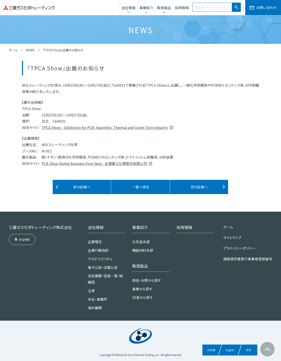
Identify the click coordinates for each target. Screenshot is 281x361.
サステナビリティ (100, 258)
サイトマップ (232, 237)
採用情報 (182, 7)
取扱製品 (164, 7)
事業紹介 (146, 7)
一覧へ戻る (140, 186)
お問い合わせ (266, 7)
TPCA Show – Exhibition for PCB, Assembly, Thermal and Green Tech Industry (105, 127)
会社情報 (128, 7)
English (230, 350)
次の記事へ (199, 186)
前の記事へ (81, 186)
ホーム (13, 50)
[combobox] (212, 7)
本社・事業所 (97, 299)
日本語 (211, 350)
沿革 (91, 290)
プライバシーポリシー (239, 248)
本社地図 (24, 239)
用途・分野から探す (146, 280)
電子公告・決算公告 (103, 267)
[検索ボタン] (236, 7)
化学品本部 (141, 241)
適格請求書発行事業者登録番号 (247, 258)
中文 (248, 350)
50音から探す (142, 297)
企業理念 (95, 241)
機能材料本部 (142, 250)
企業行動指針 (98, 250)
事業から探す (142, 288)
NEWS (30, 50)
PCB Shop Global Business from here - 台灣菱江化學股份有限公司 (94, 163)
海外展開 (95, 307)
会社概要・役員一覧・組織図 (105, 279)
